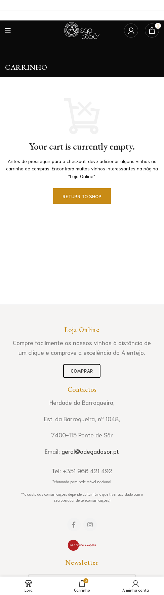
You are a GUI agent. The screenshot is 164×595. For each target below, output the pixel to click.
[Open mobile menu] (8, 30)
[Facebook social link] (74, 524)
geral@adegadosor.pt (90, 451)
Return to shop (82, 196)
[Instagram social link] (90, 524)
